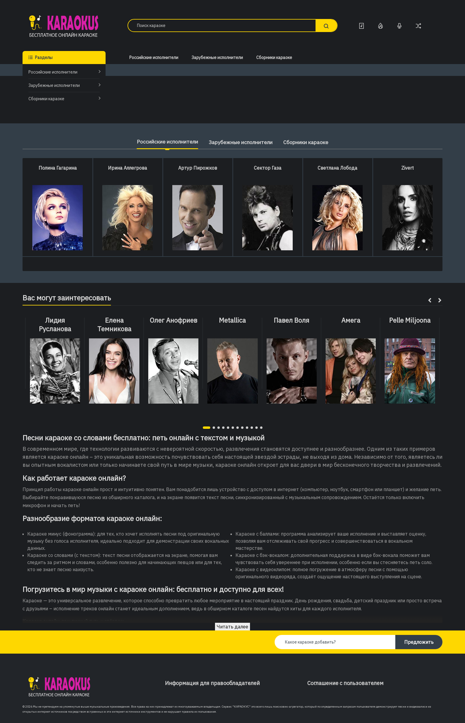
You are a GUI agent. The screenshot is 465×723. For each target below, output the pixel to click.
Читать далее (232, 627)
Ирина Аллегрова (127, 168)
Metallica (232, 320)
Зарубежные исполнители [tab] (241, 142)
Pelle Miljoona (410, 320)
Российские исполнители (52, 72)
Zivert (407, 168)
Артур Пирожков (197, 168)
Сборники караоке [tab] (311, 142)
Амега (350, 320)
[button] (206, 427)
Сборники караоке (46, 98)
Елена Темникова (114, 324)
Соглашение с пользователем (345, 683)
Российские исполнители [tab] (163, 141)
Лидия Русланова (55, 324)
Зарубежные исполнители (54, 85)
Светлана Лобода (337, 168)
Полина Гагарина (58, 168)
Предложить (419, 642)
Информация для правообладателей (212, 683)
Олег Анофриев (173, 320)
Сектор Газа (267, 168)
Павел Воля (291, 320)
